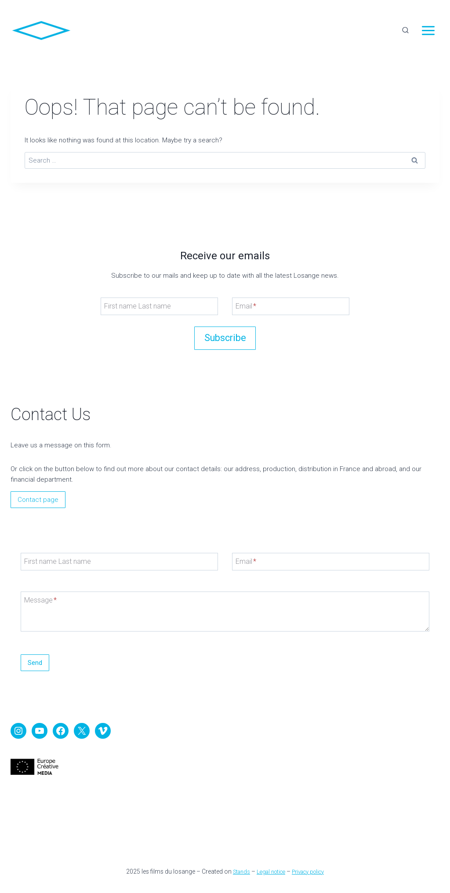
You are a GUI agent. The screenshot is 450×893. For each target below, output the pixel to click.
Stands (237, 871)
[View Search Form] (405, 31)
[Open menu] (428, 31)
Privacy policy (311, 871)
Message (44, 588)
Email (246, 290)
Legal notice (269, 871)
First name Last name (135, 290)
